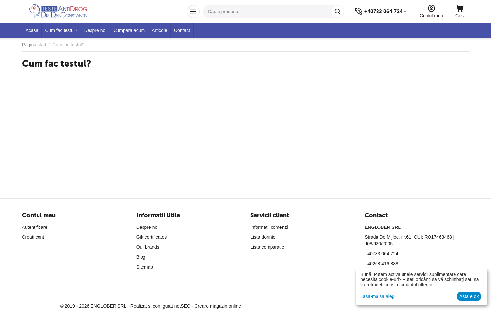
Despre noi (147, 227)
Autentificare (35, 227)
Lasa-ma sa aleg (377, 296)
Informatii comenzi (269, 227)
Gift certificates (151, 237)
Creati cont (33, 237)
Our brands (147, 247)
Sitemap (144, 267)
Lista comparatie (267, 247)
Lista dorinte (262, 237)
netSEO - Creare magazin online (207, 306)
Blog (140, 257)
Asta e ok (469, 296)
